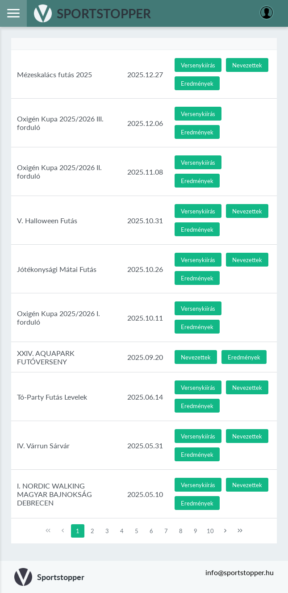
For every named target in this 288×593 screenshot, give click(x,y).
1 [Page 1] (77, 531)
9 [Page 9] (195, 531)
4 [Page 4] (122, 531)
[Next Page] (225, 531)
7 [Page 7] (166, 531)
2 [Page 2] (92, 531)
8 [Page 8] (181, 531)
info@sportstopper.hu (239, 572)
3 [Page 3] (107, 531)
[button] (198, 65)
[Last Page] (240, 531)
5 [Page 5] (136, 531)
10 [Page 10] (210, 531)
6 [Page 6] (151, 531)
